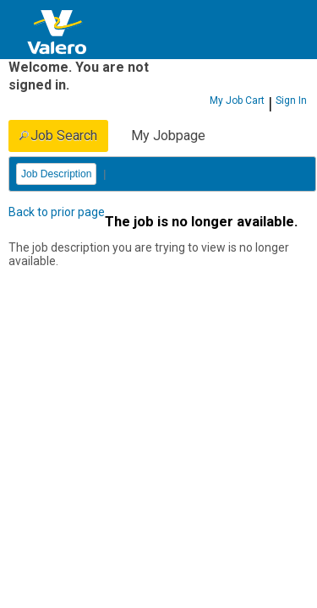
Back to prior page (56, 212)
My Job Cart (237, 100)
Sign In (291, 100)
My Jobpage (168, 136)
